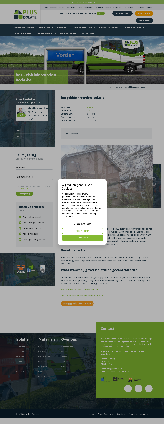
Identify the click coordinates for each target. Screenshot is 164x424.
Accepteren (82, 238)
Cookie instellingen (82, 224)
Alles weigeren (82, 231)
